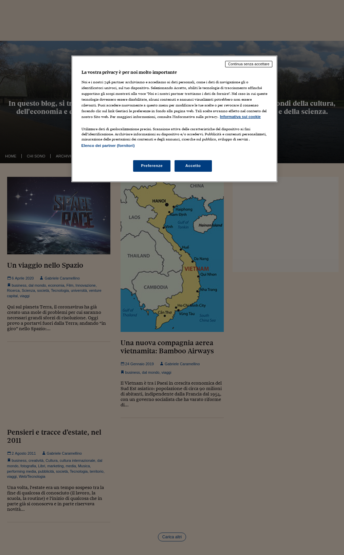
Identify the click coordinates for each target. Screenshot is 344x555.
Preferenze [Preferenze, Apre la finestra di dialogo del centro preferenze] (152, 166)
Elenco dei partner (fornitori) (108, 146)
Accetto (193, 166)
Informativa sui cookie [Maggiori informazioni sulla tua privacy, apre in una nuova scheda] (240, 117)
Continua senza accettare (249, 64)
